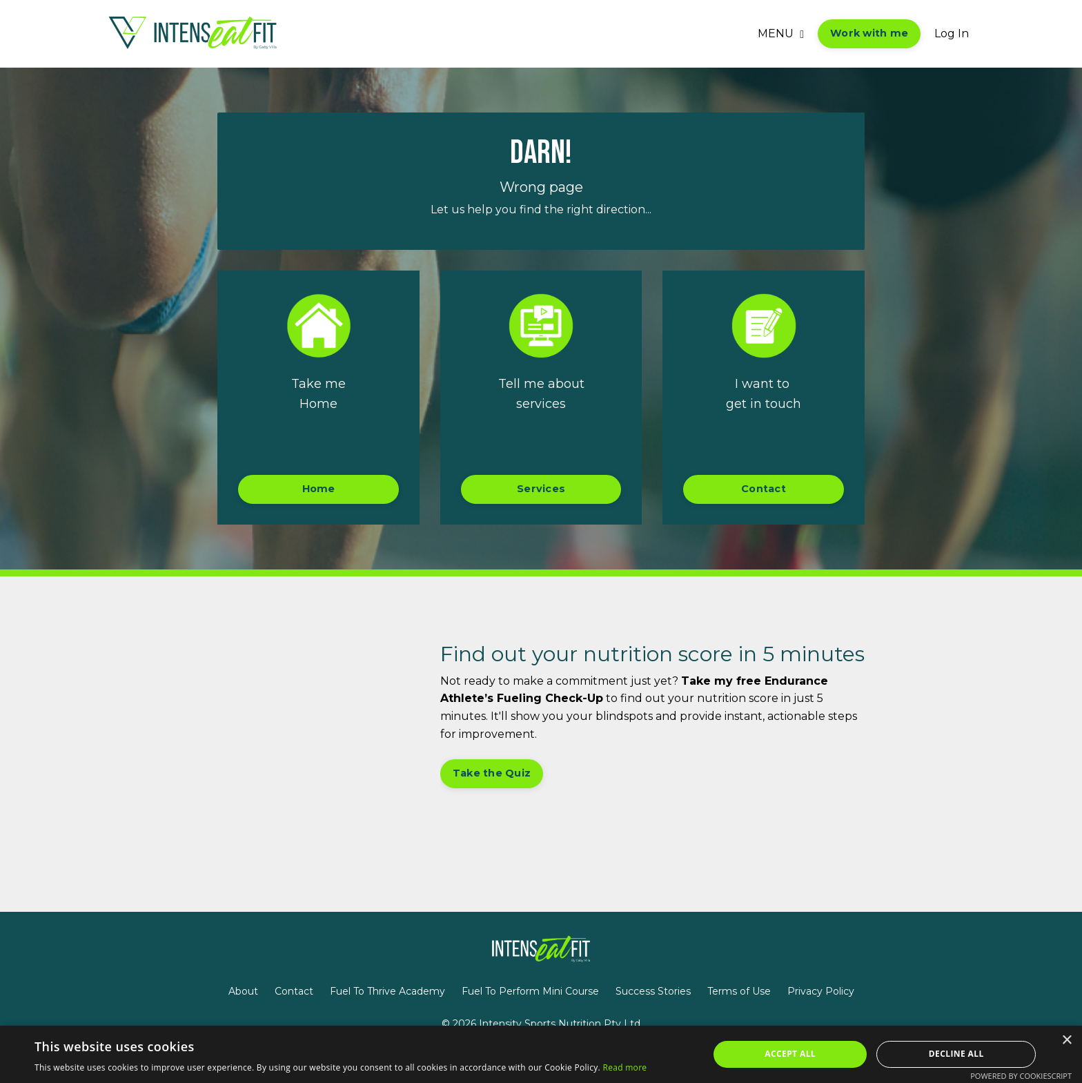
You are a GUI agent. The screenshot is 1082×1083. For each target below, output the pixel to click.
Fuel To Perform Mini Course (530, 991)
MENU (781, 33)
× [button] (1066, 1040)
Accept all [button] (790, 1054)
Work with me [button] (869, 33)
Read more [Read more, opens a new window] (624, 1067)
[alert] (541, 1054)
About (243, 991)
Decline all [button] (956, 1054)
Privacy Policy (820, 991)
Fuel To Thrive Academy (387, 991)
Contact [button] (763, 488)
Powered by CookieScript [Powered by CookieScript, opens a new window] (1021, 1076)
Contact (294, 991)
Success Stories (653, 991)
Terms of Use (739, 991)
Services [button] (541, 488)
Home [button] (318, 488)
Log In (951, 33)
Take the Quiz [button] (492, 773)
